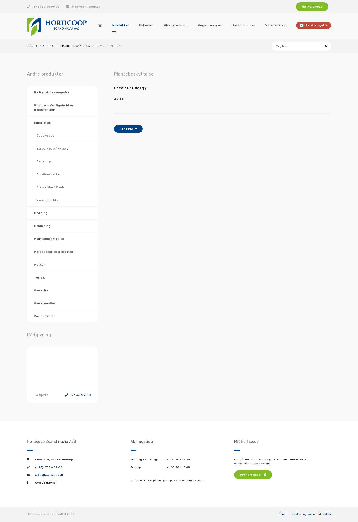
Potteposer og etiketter (54, 251)
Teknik (39, 277)
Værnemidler (44, 316)
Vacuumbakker (48, 200)
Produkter (50, 46)
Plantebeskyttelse (76, 46)
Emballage (42, 122)
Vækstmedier (44, 303)
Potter (39, 264)
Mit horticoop (253, 474)
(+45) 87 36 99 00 (43, 6)
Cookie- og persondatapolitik (311, 514)
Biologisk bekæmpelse (51, 92)
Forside (33, 46)
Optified (281, 514)
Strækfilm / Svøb (50, 187)
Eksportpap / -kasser (53, 148)
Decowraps (45, 135)
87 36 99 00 (78, 395)
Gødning (41, 213)
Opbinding (42, 226)
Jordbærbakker (48, 174)
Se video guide (314, 25)
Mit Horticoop (312, 6)
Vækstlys (41, 290)
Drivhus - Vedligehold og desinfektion (54, 108)
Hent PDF (127, 128)
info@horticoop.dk (83, 6)
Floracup (43, 161)
